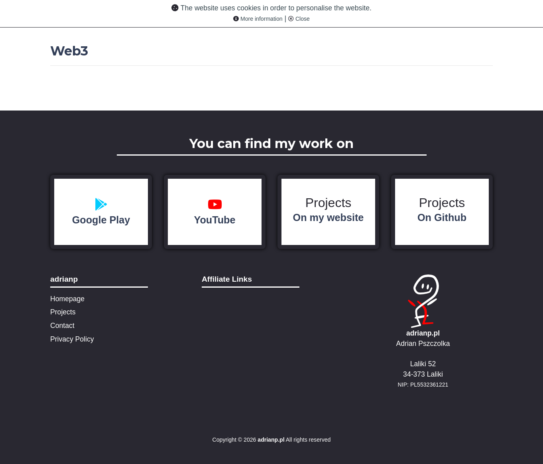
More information (258, 19)
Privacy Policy (72, 339)
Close (299, 19)
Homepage (67, 299)
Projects (328, 209)
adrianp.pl (423, 333)
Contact (62, 326)
